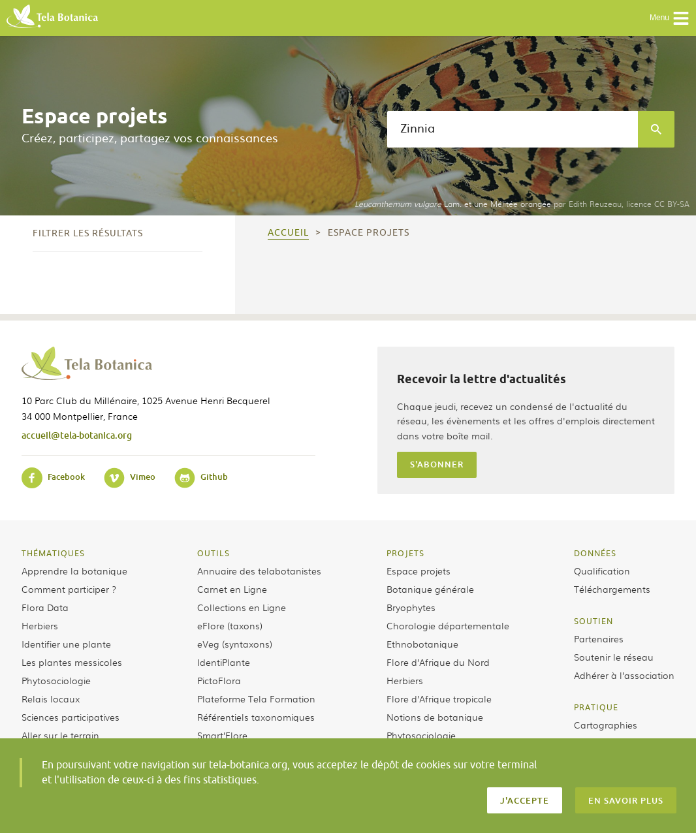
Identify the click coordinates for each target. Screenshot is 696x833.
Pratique (596, 707)
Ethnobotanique (422, 643)
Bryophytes (411, 607)
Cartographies (605, 724)
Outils (213, 553)
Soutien (593, 621)
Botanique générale (430, 588)
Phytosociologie (56, 680)
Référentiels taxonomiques (256, 716)
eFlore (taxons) (229, 625)
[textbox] (512, 129)
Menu (669, 18)
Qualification (602, 570)
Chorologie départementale (448, 625)
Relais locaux (51, 698)
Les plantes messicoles (72, 661)
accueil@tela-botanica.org (77, 435)
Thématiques (53, 553)
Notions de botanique (435, 716)
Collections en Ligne (241, 607)
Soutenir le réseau (614, 656)
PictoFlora (219, 680)
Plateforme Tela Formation (256, 698)
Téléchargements (612, 588)
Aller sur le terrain (60, 735)
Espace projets (419, 570)
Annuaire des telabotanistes (259, 570)
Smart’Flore (222, 735)
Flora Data (45, 607)
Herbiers (40, 625)
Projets (405, 553)
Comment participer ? (69, 588)
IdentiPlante (223, 661)
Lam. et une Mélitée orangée (453, 204)
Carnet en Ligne (232, 588)
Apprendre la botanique (74, 570)
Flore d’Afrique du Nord (438, 661)
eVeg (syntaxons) (234, 643)
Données (595, 553)
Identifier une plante (66, 643)
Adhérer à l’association (624, 675)
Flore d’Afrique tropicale (439, 698)
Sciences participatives (70, 716)
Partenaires (599, 638)
